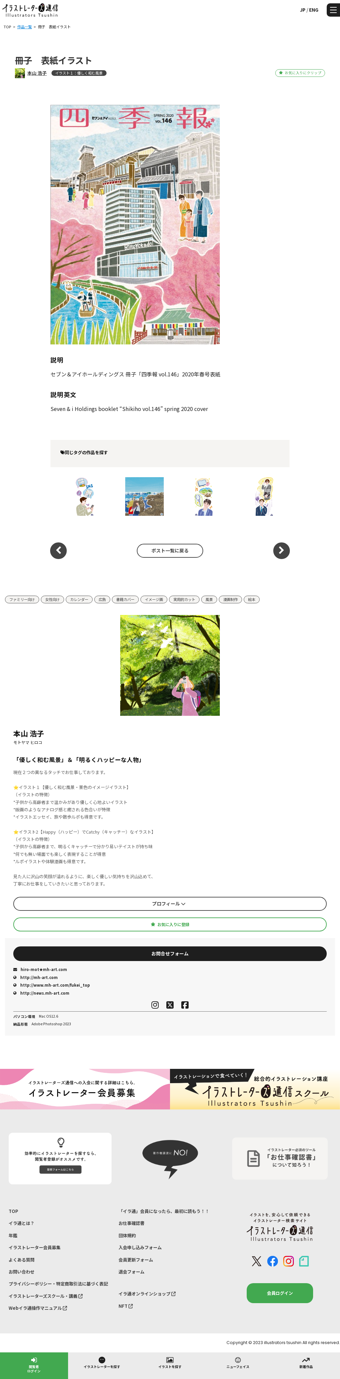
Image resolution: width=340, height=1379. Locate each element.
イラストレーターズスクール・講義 (46, 1296)
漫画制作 (230, 599)
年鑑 (13, 1235)
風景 (209, 599)
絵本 (251, 599)
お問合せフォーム (170, 953)
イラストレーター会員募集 (34, 1247)
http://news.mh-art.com (41, 993)
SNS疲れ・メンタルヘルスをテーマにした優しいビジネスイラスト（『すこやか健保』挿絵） (77, 496)
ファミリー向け (22, 599)
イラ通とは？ (22, 1223)
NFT (126, 1306)
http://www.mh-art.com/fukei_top (51, 985)
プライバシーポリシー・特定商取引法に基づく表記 (58, 1283)
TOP (13, 1211)
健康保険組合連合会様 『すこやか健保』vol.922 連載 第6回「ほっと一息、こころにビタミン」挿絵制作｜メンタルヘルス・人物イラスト (257, 496)
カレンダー (79, 599)
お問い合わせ (22, 1272)
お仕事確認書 (131, 1223)
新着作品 (306, 1362)
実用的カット (184, 599)
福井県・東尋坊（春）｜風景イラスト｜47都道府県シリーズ (137, 496)
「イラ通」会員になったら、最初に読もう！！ (164, 1211)
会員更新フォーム (136, 1260)
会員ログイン (280, 1293)
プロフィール (169, 903)
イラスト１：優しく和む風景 (79, 73)
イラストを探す (170, 1362)
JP (302, 9)
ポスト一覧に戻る (170, 550)
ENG (313, 9)
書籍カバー (125, 599)
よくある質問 (22, 1260)
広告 (102, 599)
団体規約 (127, 1235)
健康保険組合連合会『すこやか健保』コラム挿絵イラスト (197, 496)
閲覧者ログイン (34, 1364)
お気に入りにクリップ (300, 72)
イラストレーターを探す (102, 1362)
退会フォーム (131, 1272)
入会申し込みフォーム (140, 1247)
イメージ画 (154, 599)
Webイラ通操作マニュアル (38, 1308)
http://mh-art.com (35, 977)
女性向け (52, 599)
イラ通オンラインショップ (147, 1293)
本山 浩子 (37, 73)
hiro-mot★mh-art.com (40, 969)
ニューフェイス (237, 1362)
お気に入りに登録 (170, 924)
